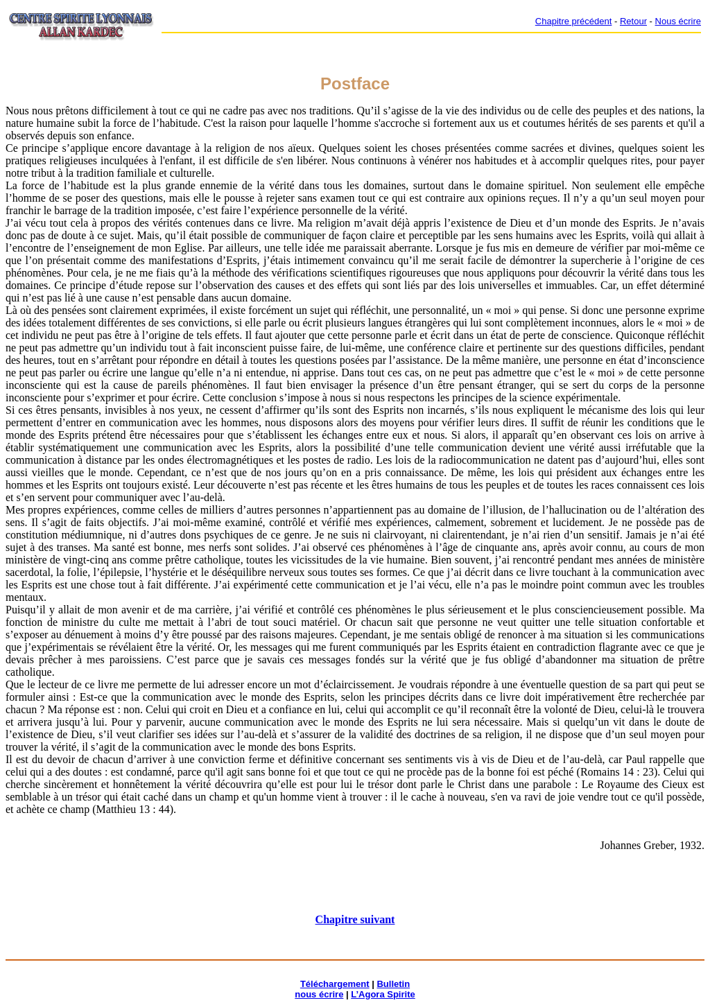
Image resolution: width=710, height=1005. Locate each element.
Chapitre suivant (355, 919)
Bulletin (393, 984)
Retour (633, 21)
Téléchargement (335, 984)
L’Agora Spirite (383, 994)
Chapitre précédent (573, 21)
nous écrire (319, 994)
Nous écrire (678, 21)
